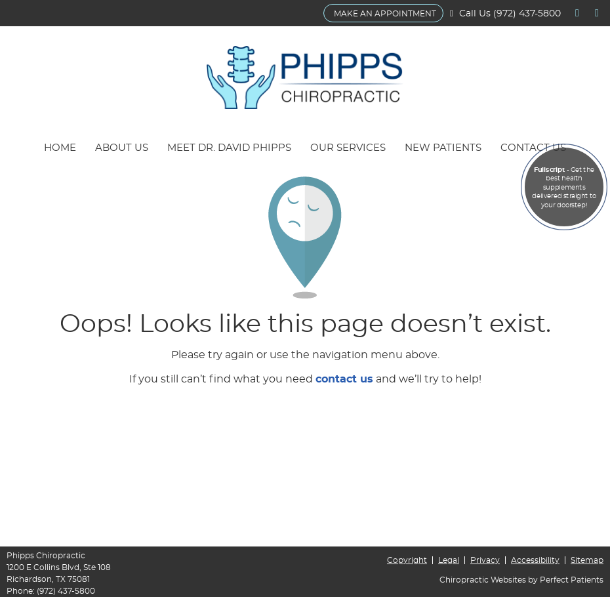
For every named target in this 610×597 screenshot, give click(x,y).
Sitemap (587, 560)
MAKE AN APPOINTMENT (385, 14)
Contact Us (533, 148)
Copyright (407, 560)
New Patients (443, 148)
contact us (344, 379)
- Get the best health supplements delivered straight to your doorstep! (564, 187)
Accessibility (535, 560)
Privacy (485, 560)
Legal (448, 560)
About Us (121, 148)
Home (60, 148)
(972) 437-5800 (527, 13)
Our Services (348, 148)
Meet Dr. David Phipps (229, 148)
